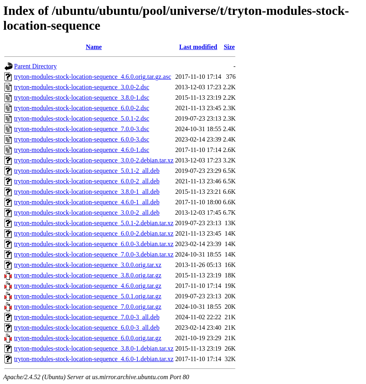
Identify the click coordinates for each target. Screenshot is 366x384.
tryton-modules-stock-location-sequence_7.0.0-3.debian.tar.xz (94, 254)
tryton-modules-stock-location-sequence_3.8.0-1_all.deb (86, 191)
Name (94, 46)
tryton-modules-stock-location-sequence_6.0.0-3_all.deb (86, 327)
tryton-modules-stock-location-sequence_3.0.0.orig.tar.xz (88, 264)
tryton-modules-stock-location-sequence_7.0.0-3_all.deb (86, 317)
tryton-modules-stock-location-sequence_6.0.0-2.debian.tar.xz (94, 233)
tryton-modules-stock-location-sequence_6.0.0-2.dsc (81, 108)
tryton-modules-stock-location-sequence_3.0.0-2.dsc (81, 87)
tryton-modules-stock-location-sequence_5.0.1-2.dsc (81, 118)
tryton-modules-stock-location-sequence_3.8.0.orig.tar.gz (88, 275)
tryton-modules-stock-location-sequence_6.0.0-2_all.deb (86, 181)
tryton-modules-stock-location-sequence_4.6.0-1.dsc (81, 149)
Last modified (198, 46)
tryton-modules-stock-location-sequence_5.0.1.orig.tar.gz (88, 296)
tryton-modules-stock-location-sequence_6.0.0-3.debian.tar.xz (94, 243)
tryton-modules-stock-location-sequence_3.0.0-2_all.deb (86, 212)
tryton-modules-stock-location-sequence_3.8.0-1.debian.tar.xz (94, 348)
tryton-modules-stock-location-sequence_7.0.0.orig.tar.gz (88, 306)
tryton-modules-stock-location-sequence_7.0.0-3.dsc (81, 128)
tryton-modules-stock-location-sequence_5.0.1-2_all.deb (86, 170)
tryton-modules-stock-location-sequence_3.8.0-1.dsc (81, 97)
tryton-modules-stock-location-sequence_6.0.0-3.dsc (81, 139)
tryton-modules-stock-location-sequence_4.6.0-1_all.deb (86, 202)
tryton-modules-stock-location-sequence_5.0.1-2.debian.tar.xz (94, 223)
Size (229, 46)
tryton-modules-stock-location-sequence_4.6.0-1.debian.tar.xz (94, 358)
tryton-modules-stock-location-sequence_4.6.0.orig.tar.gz (88, 285)
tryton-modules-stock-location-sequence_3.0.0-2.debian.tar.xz (94, 160)
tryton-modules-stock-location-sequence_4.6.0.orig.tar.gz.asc (92, 76)
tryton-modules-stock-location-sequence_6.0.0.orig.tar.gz (88, 338)
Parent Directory (35, 66)
